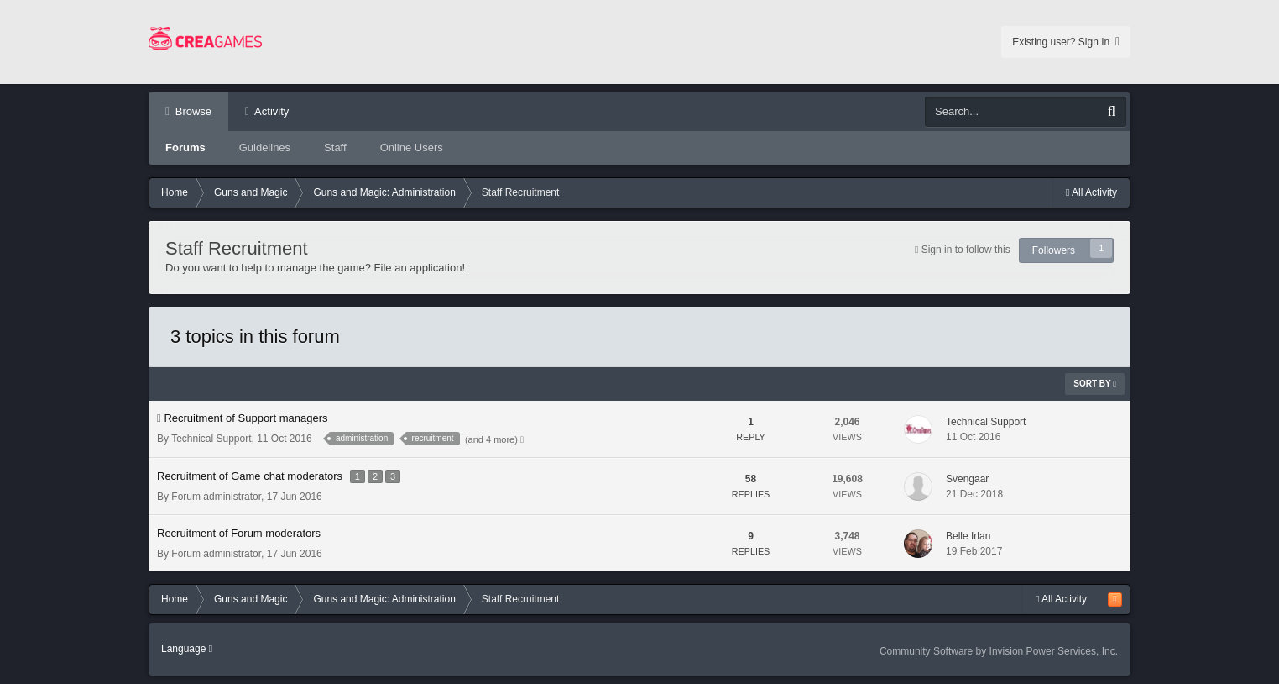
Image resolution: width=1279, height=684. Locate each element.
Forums (185, 147)
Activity (270, 111)
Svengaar (967, 479)
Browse (191, 111)
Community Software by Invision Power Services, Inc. (999, 651)
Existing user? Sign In (1066, 42)
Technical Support (211, 439)
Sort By (1094, 383)
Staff (335, 147)
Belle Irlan (968, 536)
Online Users (411, 147)
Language (186, 649)
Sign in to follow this (965, 249)
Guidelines (264, 147)
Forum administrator (216, 496)
